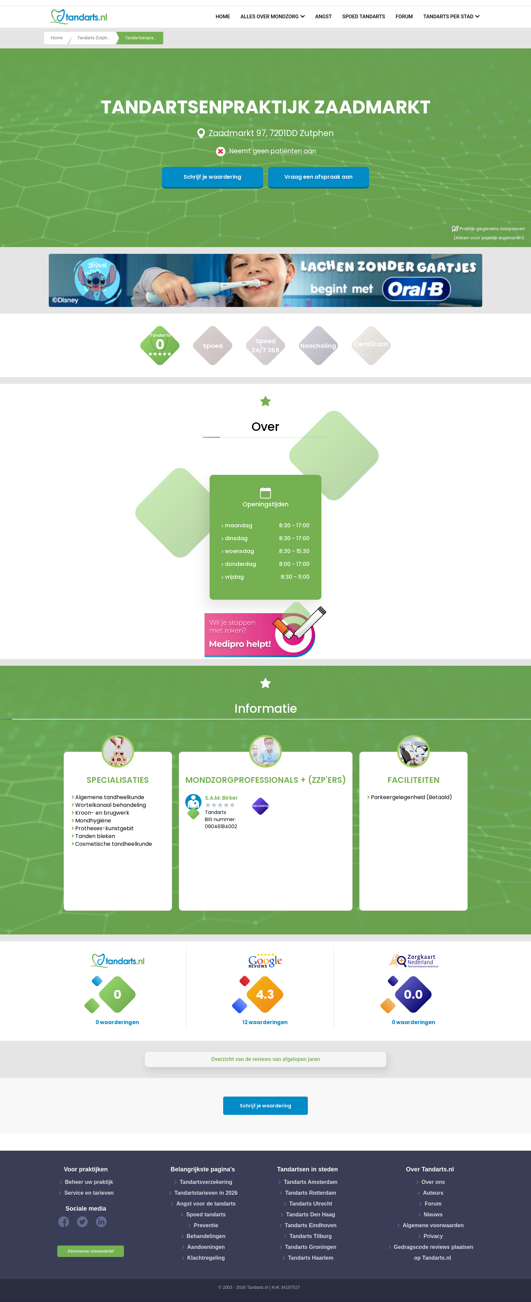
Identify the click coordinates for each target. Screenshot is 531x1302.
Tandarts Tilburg (311, 1236)
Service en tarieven (89, 1193)
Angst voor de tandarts (206, 1204)
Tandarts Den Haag (310, 1214)
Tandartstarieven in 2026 (205, 1193)
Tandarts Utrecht (310, 1204)
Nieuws (433, 1214)
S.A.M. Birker (221, 798)
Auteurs (433, 1193)
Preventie (206, 1225)
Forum (404, 17)
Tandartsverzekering (206, 1182)
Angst (323, 17)
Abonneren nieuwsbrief (90, 1251)
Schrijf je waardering (232, 176)
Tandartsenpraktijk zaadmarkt (144, 38)
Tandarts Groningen (311, 1247)
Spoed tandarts (363, 17)
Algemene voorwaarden (433, 1225)
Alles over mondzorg (269, 17)
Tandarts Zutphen (94, 38)
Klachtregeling (206, 1258)
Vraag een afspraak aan (298, 176)
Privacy (433, 1236)
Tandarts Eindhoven (311, 1225)
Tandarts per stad (448, 17)
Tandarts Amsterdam (310, 1182)
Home (223, 17)
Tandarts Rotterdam (310, 1193)
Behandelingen (206, 1236)
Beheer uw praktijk (89, 1182)
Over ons (433, 1182)
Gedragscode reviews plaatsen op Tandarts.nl (433, 1252)
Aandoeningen (206, 1247)
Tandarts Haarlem (310, 1258)
